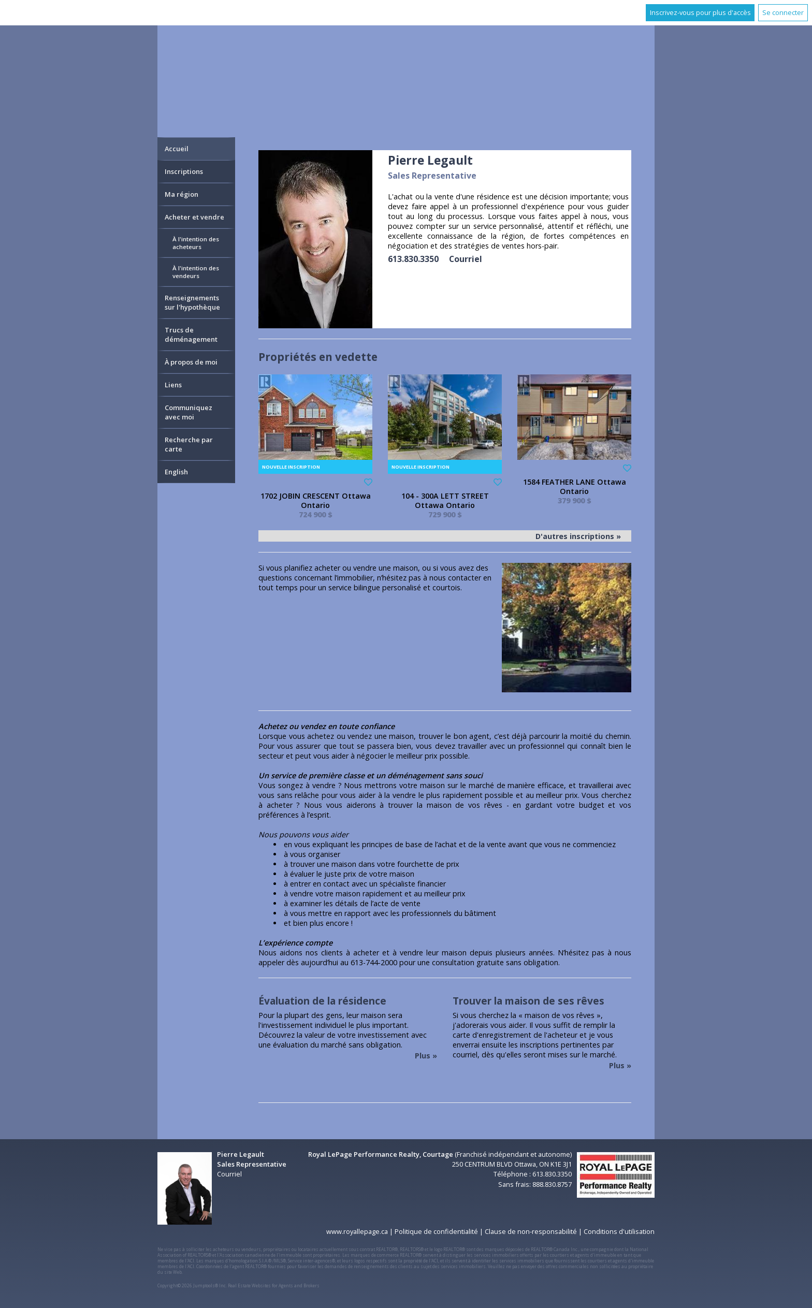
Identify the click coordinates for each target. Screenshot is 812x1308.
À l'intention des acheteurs (195, 243)
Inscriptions (184, 171)
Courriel (465, 259)
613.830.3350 (413, 259)
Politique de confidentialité (436, 1231)
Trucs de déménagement (191, 334)
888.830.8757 (552, 1184)
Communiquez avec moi (188, 412)
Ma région (181, 194)
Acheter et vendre (194, 217)
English (176, 471)
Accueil (177, 148)
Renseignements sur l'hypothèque (192, 302)
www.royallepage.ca (357, 1231)
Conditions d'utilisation (619, 1231)
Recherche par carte (189, 444)
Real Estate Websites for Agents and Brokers (274, 1285)
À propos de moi (191, 362)
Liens (173, 384)
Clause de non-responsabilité (531, 1231)
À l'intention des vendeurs (195, 272)
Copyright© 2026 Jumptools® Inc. (192, 1285)
